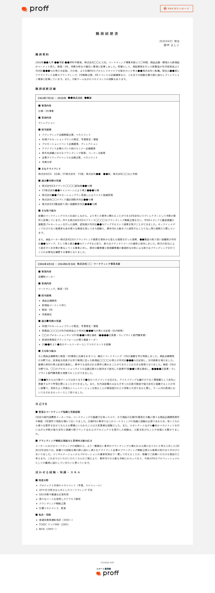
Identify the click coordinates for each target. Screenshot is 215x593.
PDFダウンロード (176, 8)
